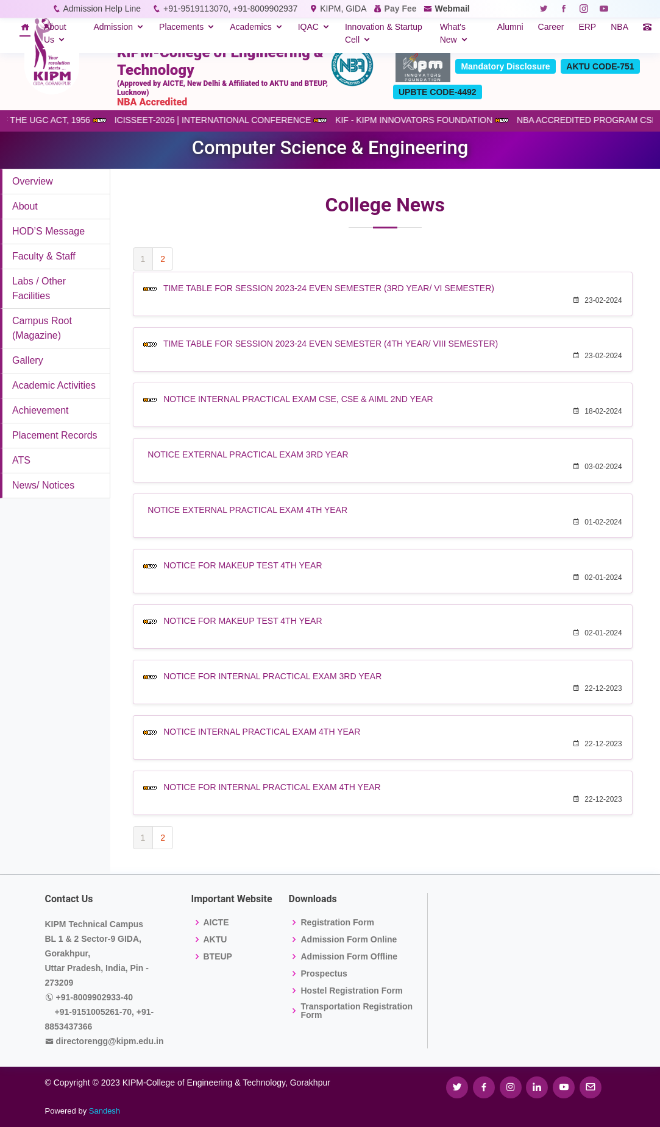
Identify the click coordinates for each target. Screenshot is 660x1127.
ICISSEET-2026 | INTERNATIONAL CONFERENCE (230, 120)
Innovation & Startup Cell (383, 33)
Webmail (452, 8)
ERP (587, 27)
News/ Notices (43, 485)
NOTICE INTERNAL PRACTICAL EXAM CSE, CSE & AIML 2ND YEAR (298, 399)
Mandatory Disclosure (505, 66)
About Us (55, 33)
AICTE (216, 922)
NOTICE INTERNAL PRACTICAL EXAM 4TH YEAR (261, 732)
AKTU (215, 939)
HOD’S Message (48, 231)
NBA (619, 27)
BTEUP (218, 956)
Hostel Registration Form (351, 990)
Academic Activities (54, 385)
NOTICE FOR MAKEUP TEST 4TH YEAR (242, 565)
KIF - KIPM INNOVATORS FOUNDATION (430, 120)
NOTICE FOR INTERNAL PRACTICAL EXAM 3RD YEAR (272, 676)
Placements (181, 27)
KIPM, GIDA (343, 8)
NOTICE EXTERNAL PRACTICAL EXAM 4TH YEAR (247, 510)
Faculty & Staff (44, 256)
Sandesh (104, 1110)
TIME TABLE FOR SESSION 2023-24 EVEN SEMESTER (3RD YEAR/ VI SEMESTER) (328, 288)
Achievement (40, 410)
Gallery (27, 360)
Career (551, 27)
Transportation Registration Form (356, 1010)
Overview (32, 181)
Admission (113, 27)
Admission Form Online (348, 939)
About (25, 206)
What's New (453, 33)
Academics (250, 27)
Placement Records (55, 435)
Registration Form (337, 922)
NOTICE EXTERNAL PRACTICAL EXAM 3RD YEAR (247, 454)
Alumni (510, 27)
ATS (21, 460)
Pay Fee (401, 8)
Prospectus (323, 973)
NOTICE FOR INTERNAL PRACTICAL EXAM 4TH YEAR (272, 787)
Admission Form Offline (348, 956)
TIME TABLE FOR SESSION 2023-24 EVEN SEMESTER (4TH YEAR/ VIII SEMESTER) (330, 343)
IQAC (308, 27)
